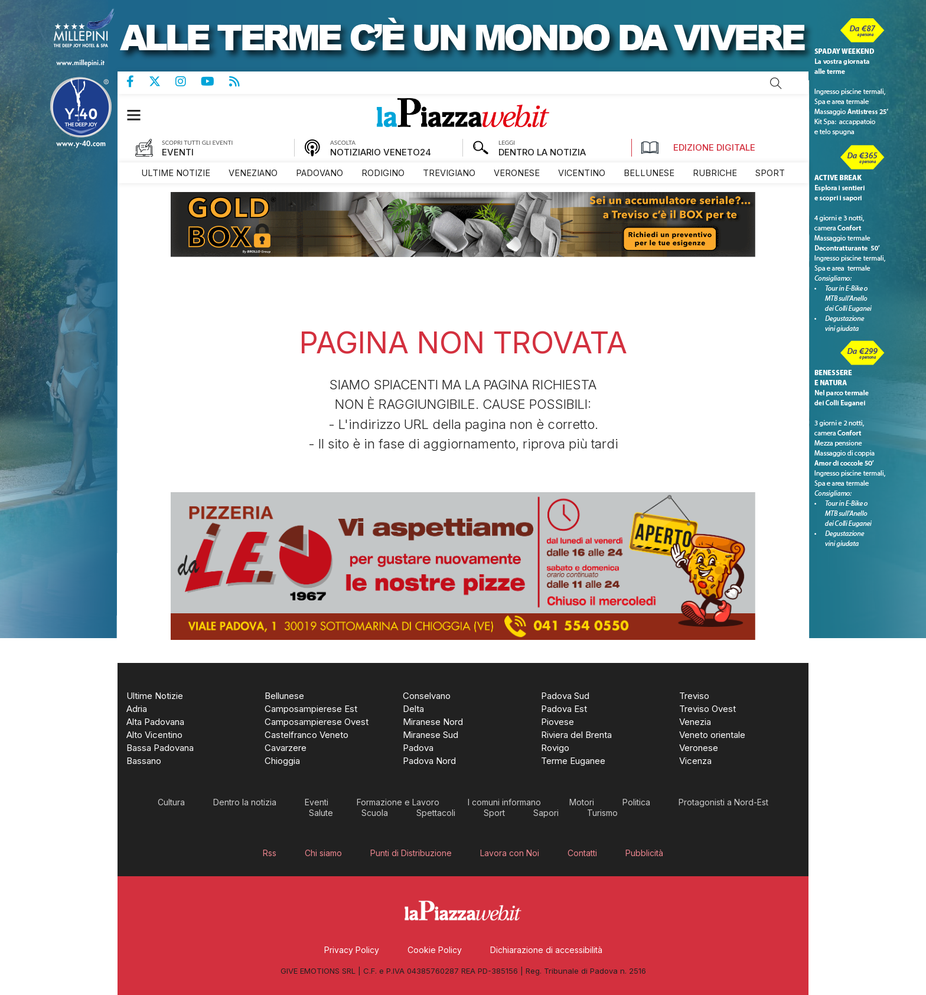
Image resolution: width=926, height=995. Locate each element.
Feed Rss (242, 81)
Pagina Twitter (162, 81)
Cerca (776, 83)
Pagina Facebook (137, 81)
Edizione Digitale (698, 148)
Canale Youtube (215, 81)
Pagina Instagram (188, 81)
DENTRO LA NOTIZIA (542, 152)
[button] (139, 115)
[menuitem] (175, 172)
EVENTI (178, 152)
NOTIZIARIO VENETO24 (380, 152)
